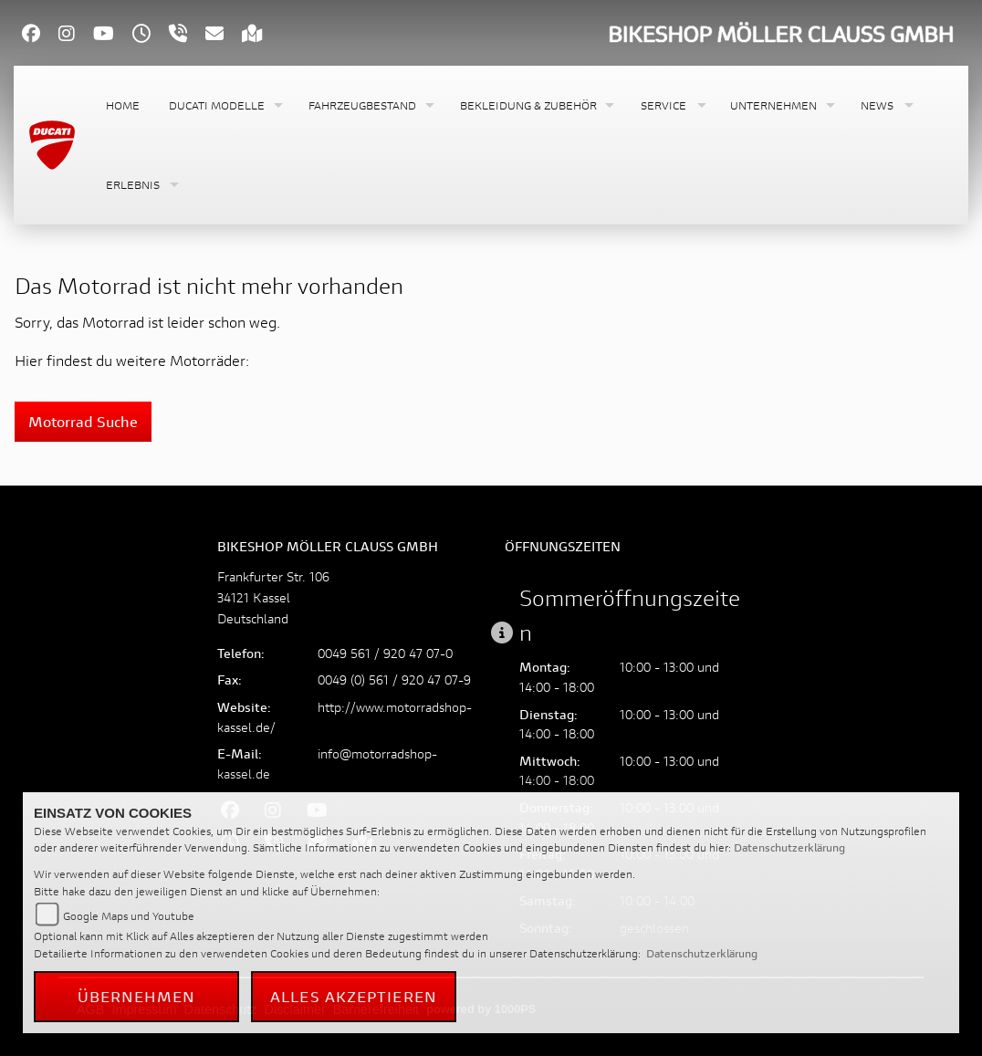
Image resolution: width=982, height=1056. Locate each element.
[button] (224, 105)
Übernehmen (137, 996)
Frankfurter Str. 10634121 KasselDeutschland (273, 597)
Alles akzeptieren (353, 996)
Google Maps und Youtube (128, 916)
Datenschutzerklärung (789, 847)
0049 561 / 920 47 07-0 (385, 653)
